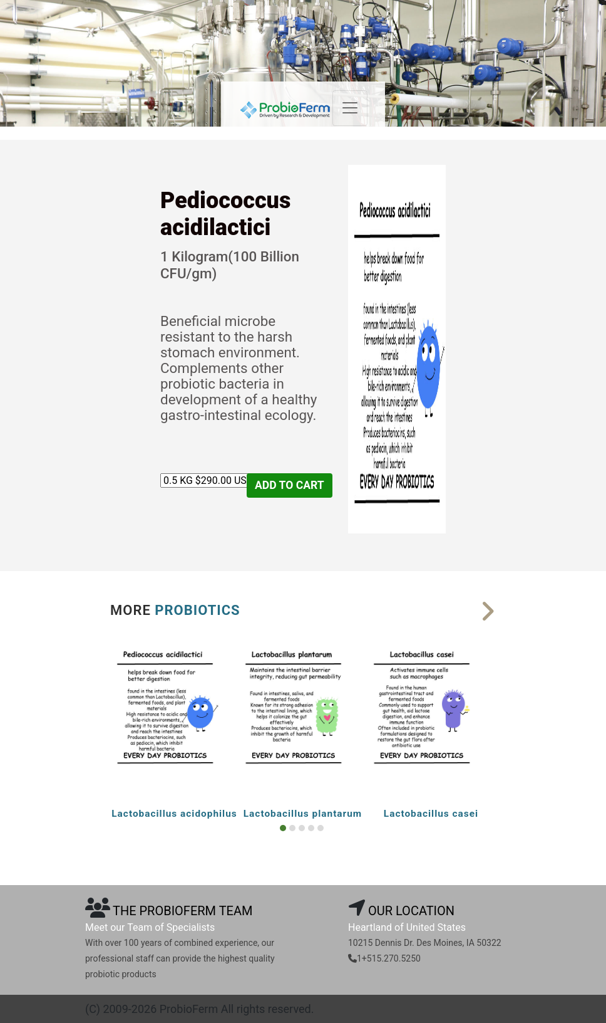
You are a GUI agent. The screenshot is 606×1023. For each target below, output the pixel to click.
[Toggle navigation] (349, 108)
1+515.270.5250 (389, 958)
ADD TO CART (289, 485)
